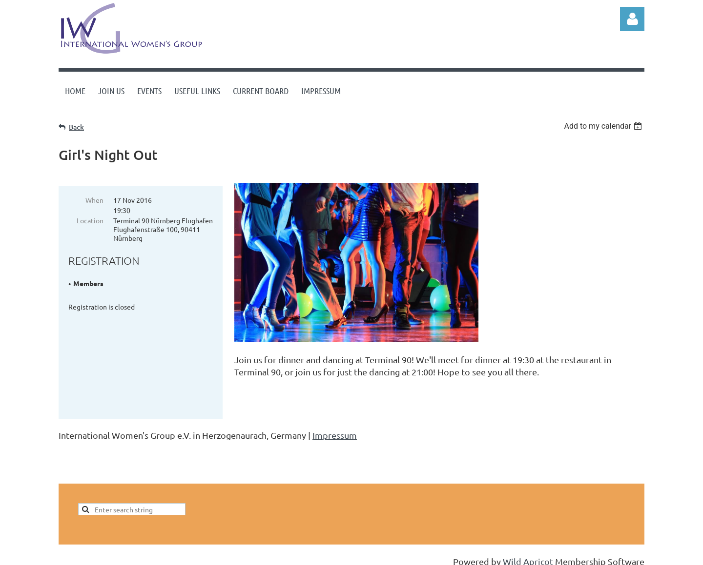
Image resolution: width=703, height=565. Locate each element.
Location (90, 220)
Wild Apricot (528, 552)
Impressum (334, 426)
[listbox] (604, 126)
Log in (632, 19)
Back (76, 127)
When (94, 199)
